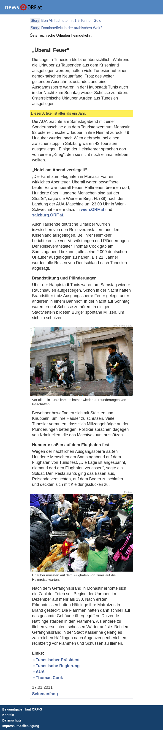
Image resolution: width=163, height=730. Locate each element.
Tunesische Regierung (58, 666)
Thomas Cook (49, 677)
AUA (40, 671)
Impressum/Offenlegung (20, 726)
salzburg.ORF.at (47, 215)
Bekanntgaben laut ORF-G (22, 709)
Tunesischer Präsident (58, 660)
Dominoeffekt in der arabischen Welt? (71, 28)
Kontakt (8, 715)
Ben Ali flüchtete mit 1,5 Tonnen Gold (71, 20)
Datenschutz (11, 720)
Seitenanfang (45, 693)
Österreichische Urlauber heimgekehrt (60, 35)
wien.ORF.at (92, 209)
